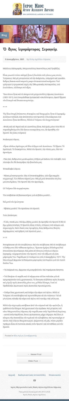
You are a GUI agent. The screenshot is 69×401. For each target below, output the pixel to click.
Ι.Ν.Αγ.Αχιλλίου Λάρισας (40, 59)
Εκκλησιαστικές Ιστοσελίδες (32, 375)
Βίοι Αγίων (18, 335)
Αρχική (11, 375)
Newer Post (34, 354)
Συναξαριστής (30, 335)
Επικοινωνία (55, 375)
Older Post (34, 360)
